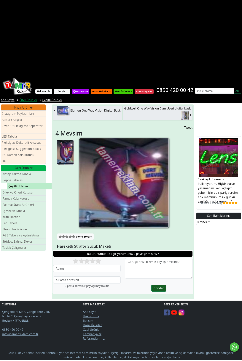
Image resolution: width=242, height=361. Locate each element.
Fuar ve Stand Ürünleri (18, 205)
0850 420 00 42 (175, 90)
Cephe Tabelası (12, 180)
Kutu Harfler (11, 217)
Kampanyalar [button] (144, 91)
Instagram (80, 91)
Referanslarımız (94, 338)
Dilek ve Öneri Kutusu (17, 192)
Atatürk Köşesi (12, 120)
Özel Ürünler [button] (122, 91)
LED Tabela (9, 136)
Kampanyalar (92, 334)
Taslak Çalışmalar (14, 248)
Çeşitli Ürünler (18, 186)
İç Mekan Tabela (13, 211)
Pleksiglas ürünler (14, 229)
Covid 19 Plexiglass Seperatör (22, 128)
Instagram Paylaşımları (19, 114)
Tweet (188, 127)
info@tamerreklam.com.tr (20, 334)
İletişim (62, 91)
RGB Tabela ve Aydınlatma (20, 235)
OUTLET (7, 161)
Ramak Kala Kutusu (15, 198)
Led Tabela (9, 223)
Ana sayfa (89, 312)
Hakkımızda (43, 91)
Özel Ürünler (92, 330)
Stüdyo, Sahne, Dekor (17, 241)
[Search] (214, 91)
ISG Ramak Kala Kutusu (18, 155)
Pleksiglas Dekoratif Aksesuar (22, 143)
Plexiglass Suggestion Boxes (21, 149)
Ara (237, 91)
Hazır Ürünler (100, 91)
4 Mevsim (203, 222)
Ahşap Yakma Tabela (16, 174)
